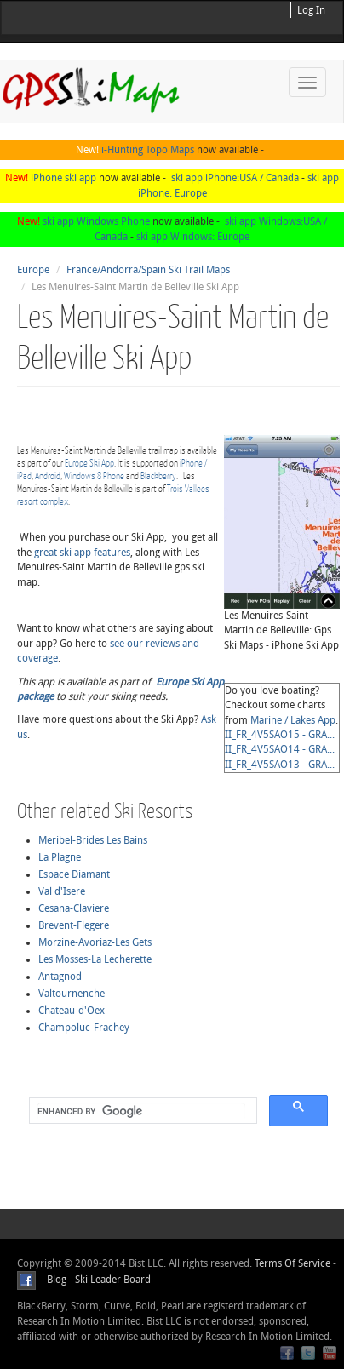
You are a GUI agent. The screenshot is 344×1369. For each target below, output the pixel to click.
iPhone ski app (63, 178)
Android (47, 475)
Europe (33, 270)
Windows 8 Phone (94, 475)
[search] (141, 1111)
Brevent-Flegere (73, 925)
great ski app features (82, 552)
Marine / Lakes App (292, 720)
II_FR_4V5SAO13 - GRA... (280, 764)
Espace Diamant (74, 874)
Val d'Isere (61, 891)
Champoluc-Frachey (83, 1028)
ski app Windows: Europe (192, 237)
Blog (56, 1280)
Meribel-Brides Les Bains (92, 840)
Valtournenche (71, 994)
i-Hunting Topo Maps (147, 150)
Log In (311, 10)
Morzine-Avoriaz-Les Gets (95, 942)
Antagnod (60, 976)
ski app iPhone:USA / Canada (235, 178)
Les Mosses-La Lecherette (95, 959)
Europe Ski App (89, 462)
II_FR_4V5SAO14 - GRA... (280, 749)
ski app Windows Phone (96, 221)
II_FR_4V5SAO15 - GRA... (280, 735)
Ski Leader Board (111, 1280)
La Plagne (59, 857)
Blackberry (158, 475)
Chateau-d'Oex (71, 1011)
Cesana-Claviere (73, 908)
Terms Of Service (292, 1263)
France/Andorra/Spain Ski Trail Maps (148, 270)
